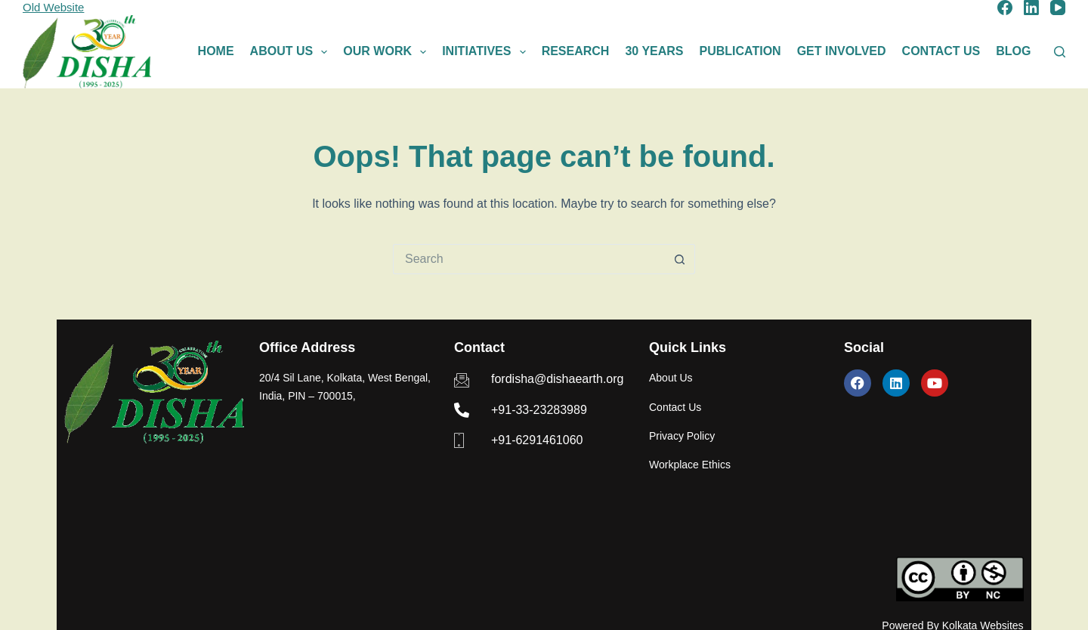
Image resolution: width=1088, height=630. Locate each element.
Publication (740, 51)
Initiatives (486, 52)
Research (576, 51)
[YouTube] (1057, 7)
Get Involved (841, 51)
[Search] (1059, 51)
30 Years (654, 51)
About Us (292, 52)
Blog (1013, 51)
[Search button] (680, 259)
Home (216, 51)
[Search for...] (529, 259)
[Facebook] (1004, 7)
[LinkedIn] (1031, 7)
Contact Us (941, 51)
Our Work (387, 52)
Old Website (53, 7)
